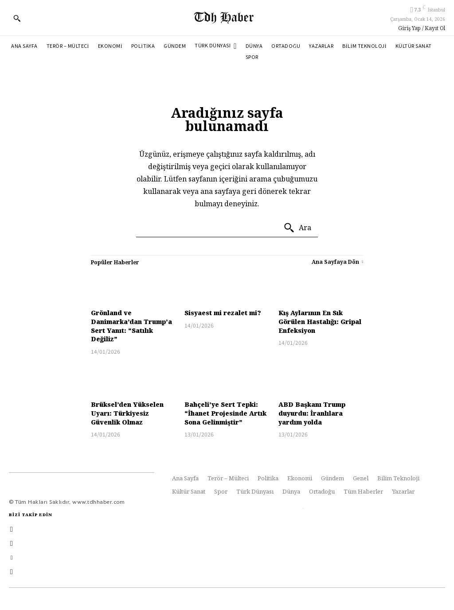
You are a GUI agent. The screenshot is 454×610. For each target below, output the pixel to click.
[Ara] (297, 228)
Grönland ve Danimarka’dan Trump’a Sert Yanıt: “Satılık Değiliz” (131, 326)
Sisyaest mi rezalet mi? (222, 313)
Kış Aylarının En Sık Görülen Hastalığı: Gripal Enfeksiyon (319, 321)
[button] (17, 18)
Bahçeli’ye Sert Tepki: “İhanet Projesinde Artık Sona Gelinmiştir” (225, 413)
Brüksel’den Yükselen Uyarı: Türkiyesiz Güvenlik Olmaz (127, 413)
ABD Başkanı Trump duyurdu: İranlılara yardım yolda (311, 413)
